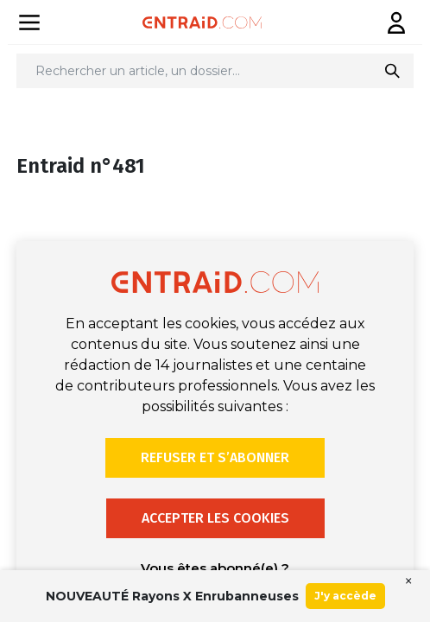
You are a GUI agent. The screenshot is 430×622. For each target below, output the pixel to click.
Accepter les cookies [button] (215, 518)
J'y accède (345, 595)
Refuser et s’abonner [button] (215, 457)
